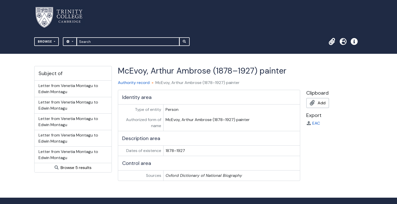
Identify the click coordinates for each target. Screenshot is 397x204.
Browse (45, 41)
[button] (331, 41)
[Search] (128, 41)
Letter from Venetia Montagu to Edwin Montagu (68, 88)
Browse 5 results (73, 167)
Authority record (134, 82)
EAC (313, 123)
